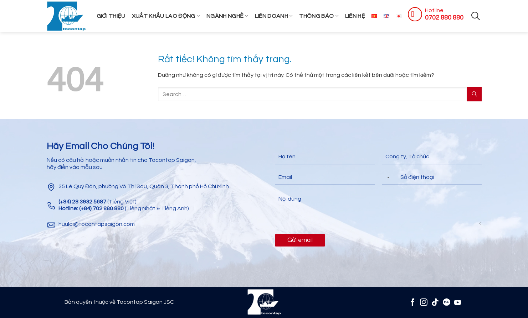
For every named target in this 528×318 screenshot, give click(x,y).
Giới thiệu (111, 16)
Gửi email (300, 240)
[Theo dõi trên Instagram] (423, 302)
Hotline (434, 10)
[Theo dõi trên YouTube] (457, 302)
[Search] (475, 16)
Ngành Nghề (227, 15)
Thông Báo (318, 15)
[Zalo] (446, 302)
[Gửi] (474, 94)
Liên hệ (355, 16)
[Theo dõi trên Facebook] (412, 302)
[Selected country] (387, 177)
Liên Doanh (274, 15)
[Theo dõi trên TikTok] (435, 302)
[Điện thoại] (432, 177)
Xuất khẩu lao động (166, 15)
